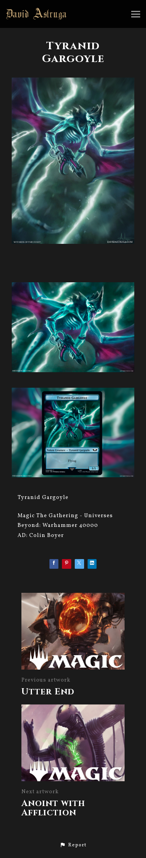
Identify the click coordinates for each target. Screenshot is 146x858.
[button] (73, 845)
